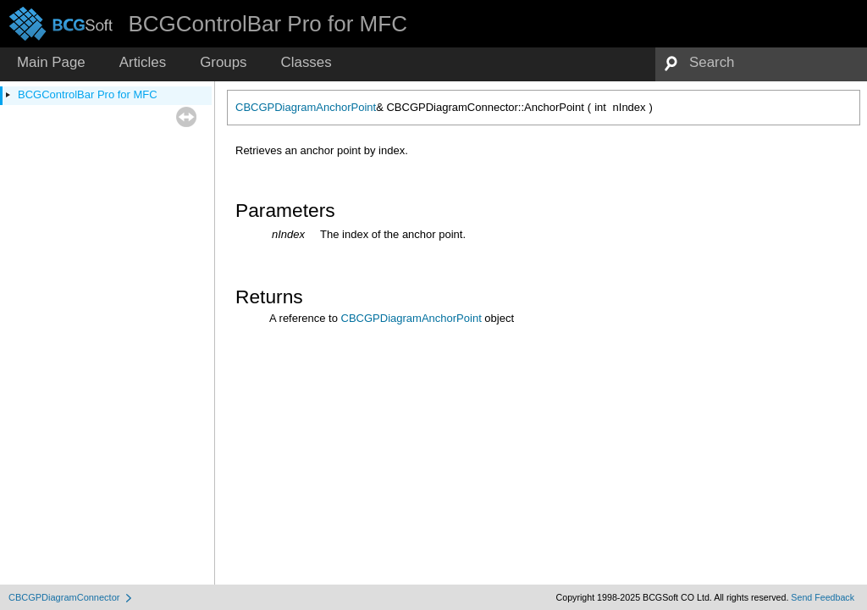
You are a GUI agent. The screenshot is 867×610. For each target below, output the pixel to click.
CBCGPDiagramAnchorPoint (305, 107)
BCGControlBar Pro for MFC (87, 94)
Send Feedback (822, 597)
